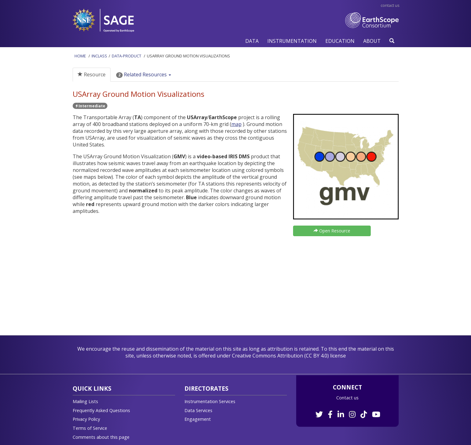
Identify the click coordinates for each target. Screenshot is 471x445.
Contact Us (390, 5)
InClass (99, 56)
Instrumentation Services (209, 401)
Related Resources (143, 74)
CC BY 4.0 (316, 355)
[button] (252, 40)
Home (80, 56)
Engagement (197, 419)
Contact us (347, 398)
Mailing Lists (85, 401)
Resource (92, 74)
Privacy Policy (86, 419)
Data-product (126, 56)
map (236, 124)
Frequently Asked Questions (101, 410)
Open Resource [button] (332, 231)
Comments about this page (101, 437)
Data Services (198, 410)
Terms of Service (90, 428)
